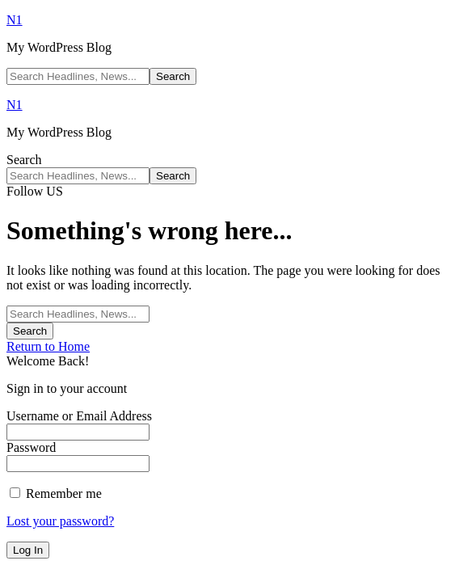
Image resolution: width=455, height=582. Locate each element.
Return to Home (48, 346)
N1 (14, 20)
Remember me (56, 493)
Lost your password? (60, 521)
